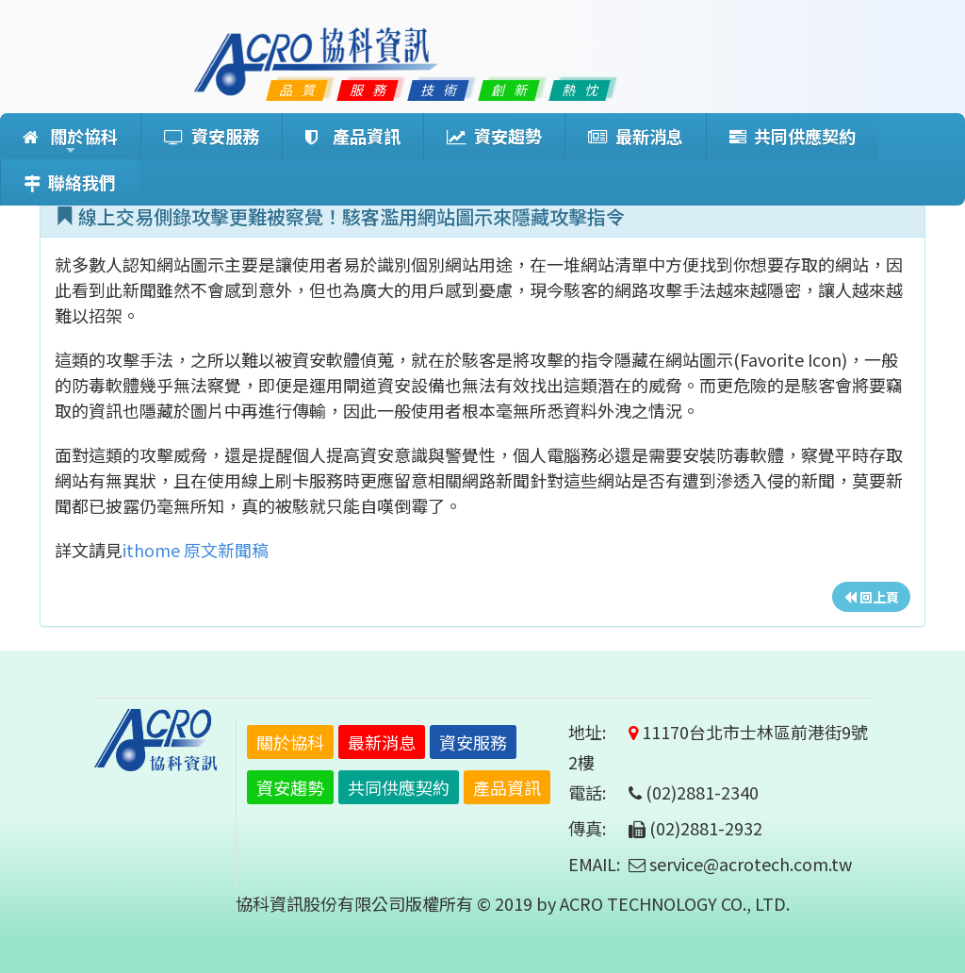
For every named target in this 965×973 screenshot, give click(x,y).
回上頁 (871, 596)
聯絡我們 (70, 182)
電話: (596, 792)
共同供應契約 (792, 136)
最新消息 (635, 136)
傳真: (596, 828)
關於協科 (70, 141)
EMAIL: (594, 863)
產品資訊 (353, 136)
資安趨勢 (494, 136)
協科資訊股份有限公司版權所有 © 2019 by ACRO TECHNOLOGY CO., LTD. (513, 903)
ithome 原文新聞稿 (196, 549)
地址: (596, 731)
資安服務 (211, 136)
